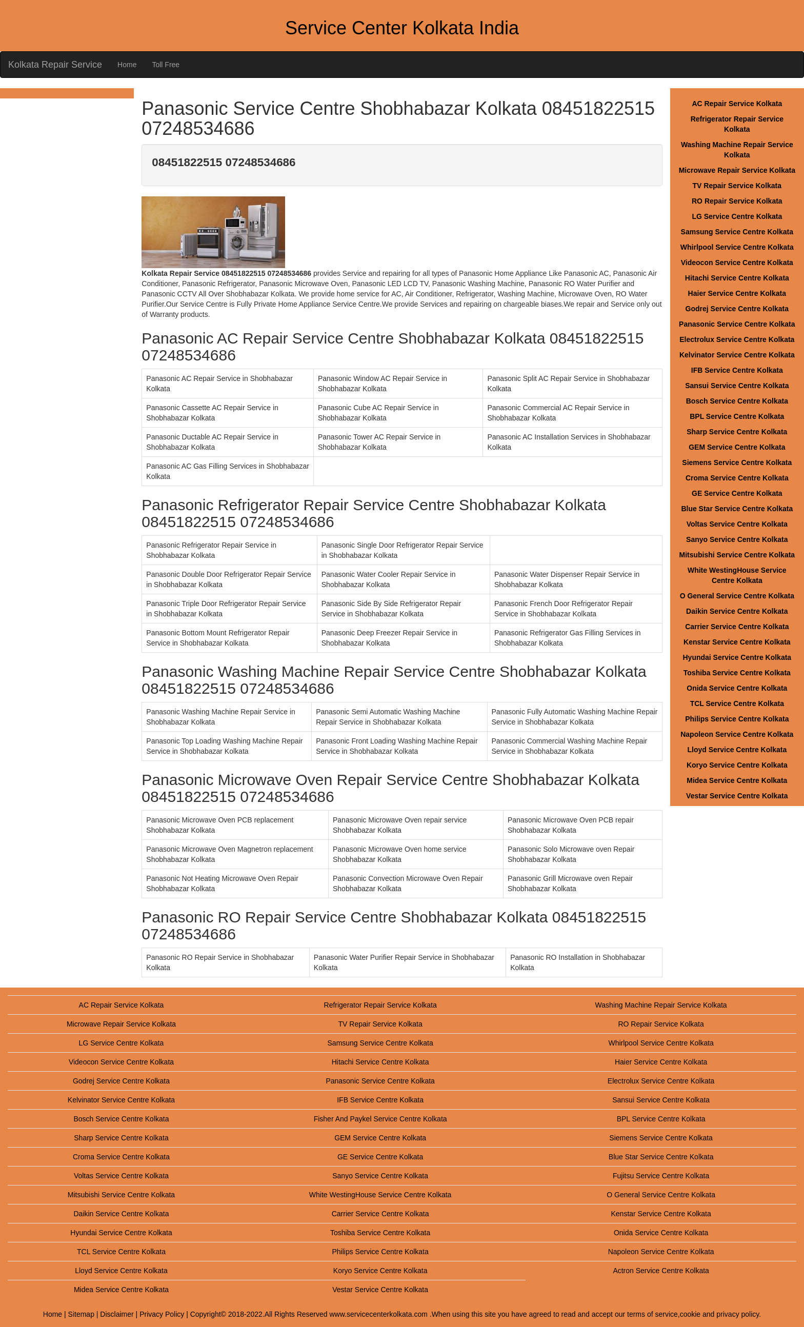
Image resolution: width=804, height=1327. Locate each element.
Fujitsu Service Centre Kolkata (661, 1176)
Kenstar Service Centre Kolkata (737, 642)
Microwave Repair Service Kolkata (737, 170)
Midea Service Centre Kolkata (737, 780)
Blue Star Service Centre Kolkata (737, 509)
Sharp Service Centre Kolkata (737, 432)
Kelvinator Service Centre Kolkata (737, 355)
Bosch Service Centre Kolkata (737, 401)
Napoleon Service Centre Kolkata (736, 734)
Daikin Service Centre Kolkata (737, 611)
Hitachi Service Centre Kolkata (737, 278)
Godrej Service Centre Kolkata (737, 309)
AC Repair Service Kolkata (737, 103)
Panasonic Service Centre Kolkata (737, 324)
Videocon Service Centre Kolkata (737, 262)
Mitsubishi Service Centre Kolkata (737, 555)
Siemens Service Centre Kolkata (737, 462)
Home (126, 65)
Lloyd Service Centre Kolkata (737, 750)
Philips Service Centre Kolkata (737, 719)
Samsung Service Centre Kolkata (737, 232)
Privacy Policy (161, 1314)
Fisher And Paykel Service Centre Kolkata (380, 1119)
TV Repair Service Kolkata (737, 186)
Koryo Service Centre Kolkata (737, 765)
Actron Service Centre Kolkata (661, 1270)
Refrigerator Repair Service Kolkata (380, 1005)
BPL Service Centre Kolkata (737, 416)
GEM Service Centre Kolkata (737, 447)
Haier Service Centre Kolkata (737, 293)
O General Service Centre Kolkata (737, 596)
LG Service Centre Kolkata (737, 216)
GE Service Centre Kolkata (737, 493)
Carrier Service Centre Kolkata (737, 626)
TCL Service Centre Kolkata (737, 703)
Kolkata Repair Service (55, 64)
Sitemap (81, 1314)
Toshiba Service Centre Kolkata (737, 673)
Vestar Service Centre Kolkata (737, 796)
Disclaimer (116, 1314)
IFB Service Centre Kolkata (737, 370)
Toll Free (165, 65)
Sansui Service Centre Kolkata (737, 385)
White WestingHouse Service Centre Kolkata (380, 1195)
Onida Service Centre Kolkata (737, 688)
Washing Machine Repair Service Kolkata (661, 1005)
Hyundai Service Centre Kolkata (737, 657)
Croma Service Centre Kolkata (737, 478)
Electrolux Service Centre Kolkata (736, 339)
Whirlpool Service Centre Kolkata (737, 247)
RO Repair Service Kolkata (737, 201)
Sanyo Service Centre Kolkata (737, 539)
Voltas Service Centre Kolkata (737, 524)
